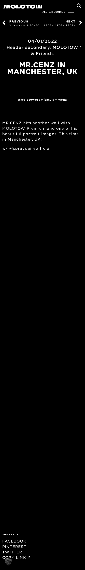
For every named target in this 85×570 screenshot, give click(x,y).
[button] (8, 562)
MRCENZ (61, 99)
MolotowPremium (35, 99)
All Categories (53, 11)
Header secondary (28, 47)
